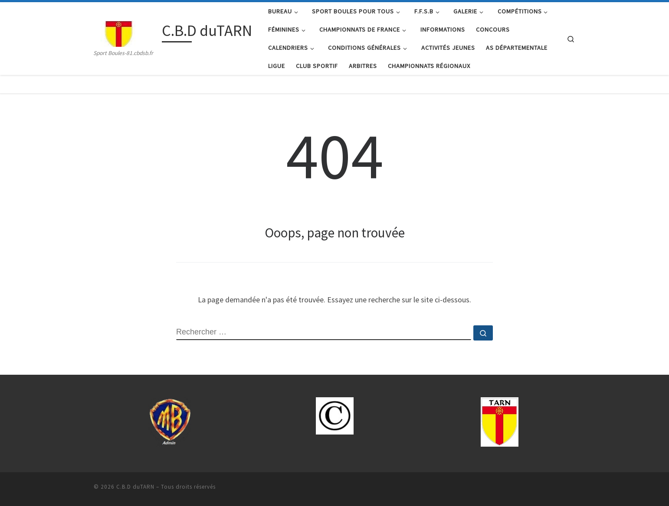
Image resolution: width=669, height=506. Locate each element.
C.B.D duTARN (135, 486)
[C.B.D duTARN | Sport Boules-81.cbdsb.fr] (126, 32)
